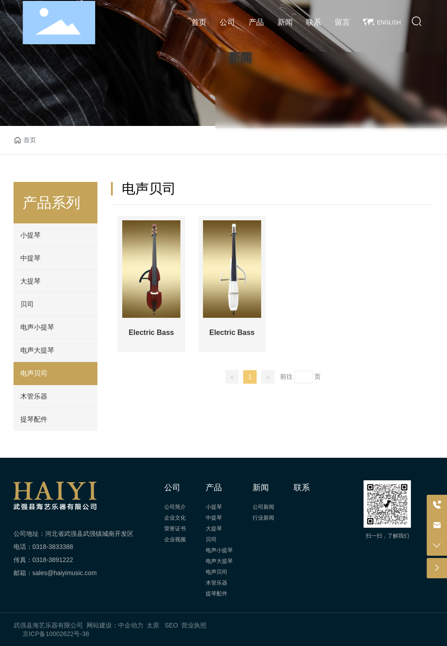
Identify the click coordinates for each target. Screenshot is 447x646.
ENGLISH (389, 22)
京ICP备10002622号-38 (56, 634)
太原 (153, 625)
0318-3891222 (52, 559)
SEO (171, 625)
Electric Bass (151, 332)
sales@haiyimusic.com (64, 572)
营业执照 (194, 625)
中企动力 (130, 625)
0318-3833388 (52, 546)
